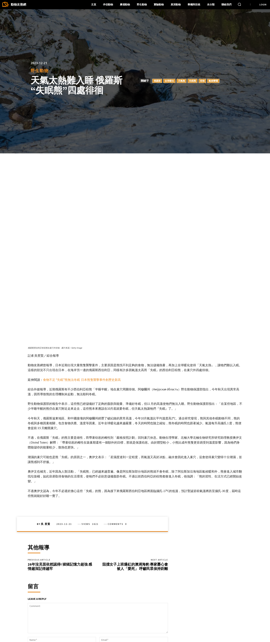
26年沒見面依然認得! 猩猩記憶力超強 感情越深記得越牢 (60, 486)
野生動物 (40, 71)
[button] (239, 4)
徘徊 (202, 80)
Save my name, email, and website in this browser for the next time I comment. (74, 580)
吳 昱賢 (45, 443)
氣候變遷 (213, 80)
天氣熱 (181, 80)
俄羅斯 (157, 80)
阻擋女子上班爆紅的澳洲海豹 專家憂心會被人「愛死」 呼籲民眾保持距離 (135, 486)
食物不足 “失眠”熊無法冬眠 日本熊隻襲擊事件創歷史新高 (82, 299)
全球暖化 (169, 80)
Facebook (210, 626)
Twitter (208, 631)
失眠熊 (192, 80)
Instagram (229, 626)
